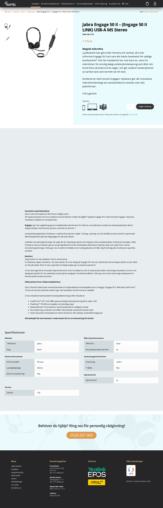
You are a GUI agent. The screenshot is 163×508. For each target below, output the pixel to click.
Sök (126, 3)
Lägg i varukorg (145, 106)
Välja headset (16, 466)
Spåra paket (15, 475)
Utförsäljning (101, 3)
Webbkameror (68, 3)
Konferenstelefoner (50, 3)
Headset (35, 3)
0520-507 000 (132, 115)
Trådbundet (30, 12)
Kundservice (114, 3)
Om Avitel (14, 485)
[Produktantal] (130, 106)
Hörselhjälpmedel (85, 3)
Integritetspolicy (17, 472)
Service (13, 479)
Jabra (23, 12)
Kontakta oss (16, 488)
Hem (9, 12)
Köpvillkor (14, 469)
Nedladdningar (16, 482)
